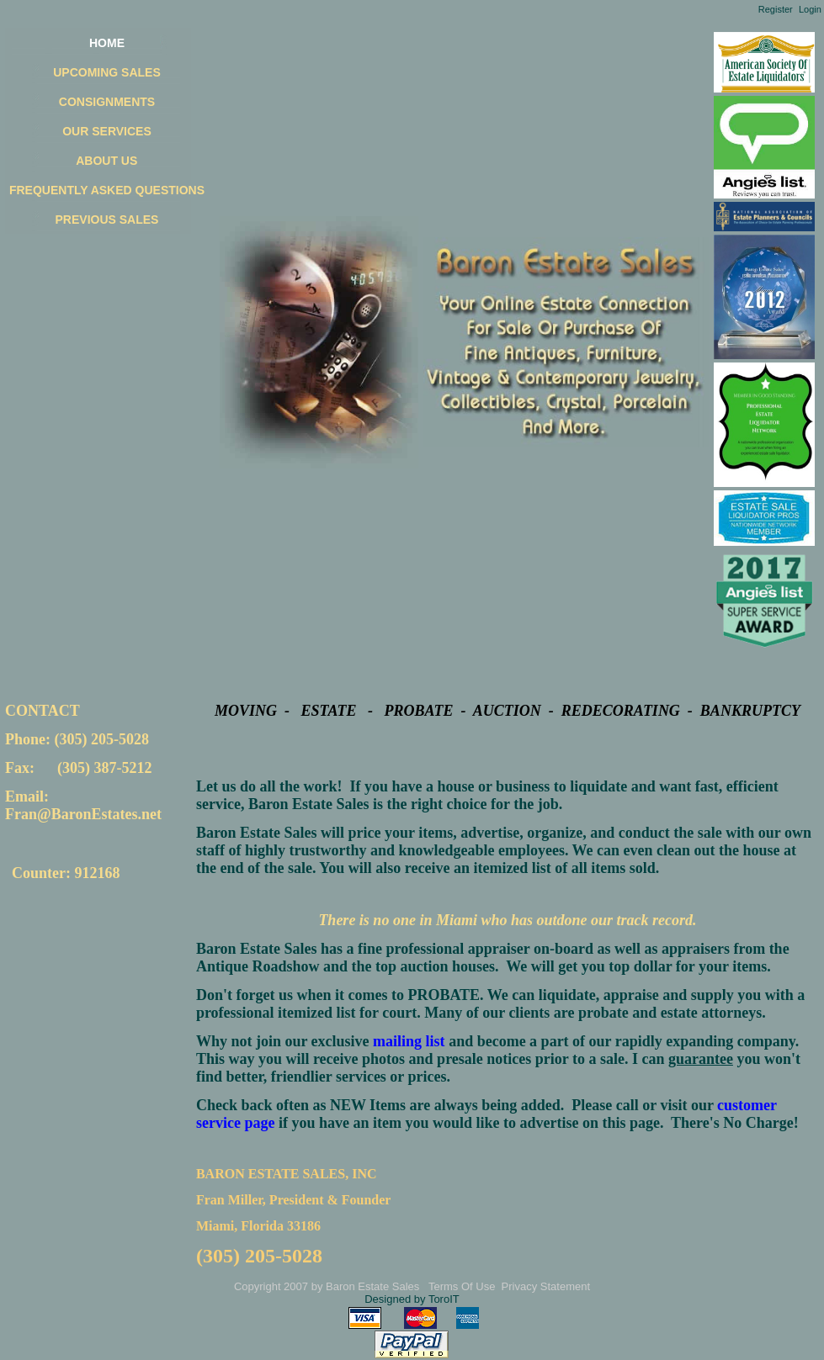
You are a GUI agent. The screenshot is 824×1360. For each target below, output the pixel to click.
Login (810, 9)
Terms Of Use (461, 1286)
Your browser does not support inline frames (89, 883)
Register (775, 9)
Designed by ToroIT (412, 1299)
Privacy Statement (546, 1286)
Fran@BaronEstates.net (83, 814)
